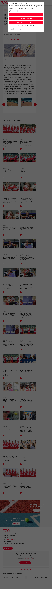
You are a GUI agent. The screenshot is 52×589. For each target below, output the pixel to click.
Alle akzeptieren (26, 14)
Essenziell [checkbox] (13, 11)
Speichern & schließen (26, 18)
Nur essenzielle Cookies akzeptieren (26, 22)
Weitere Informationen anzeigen (26, 25)
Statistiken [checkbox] (21, 11)
